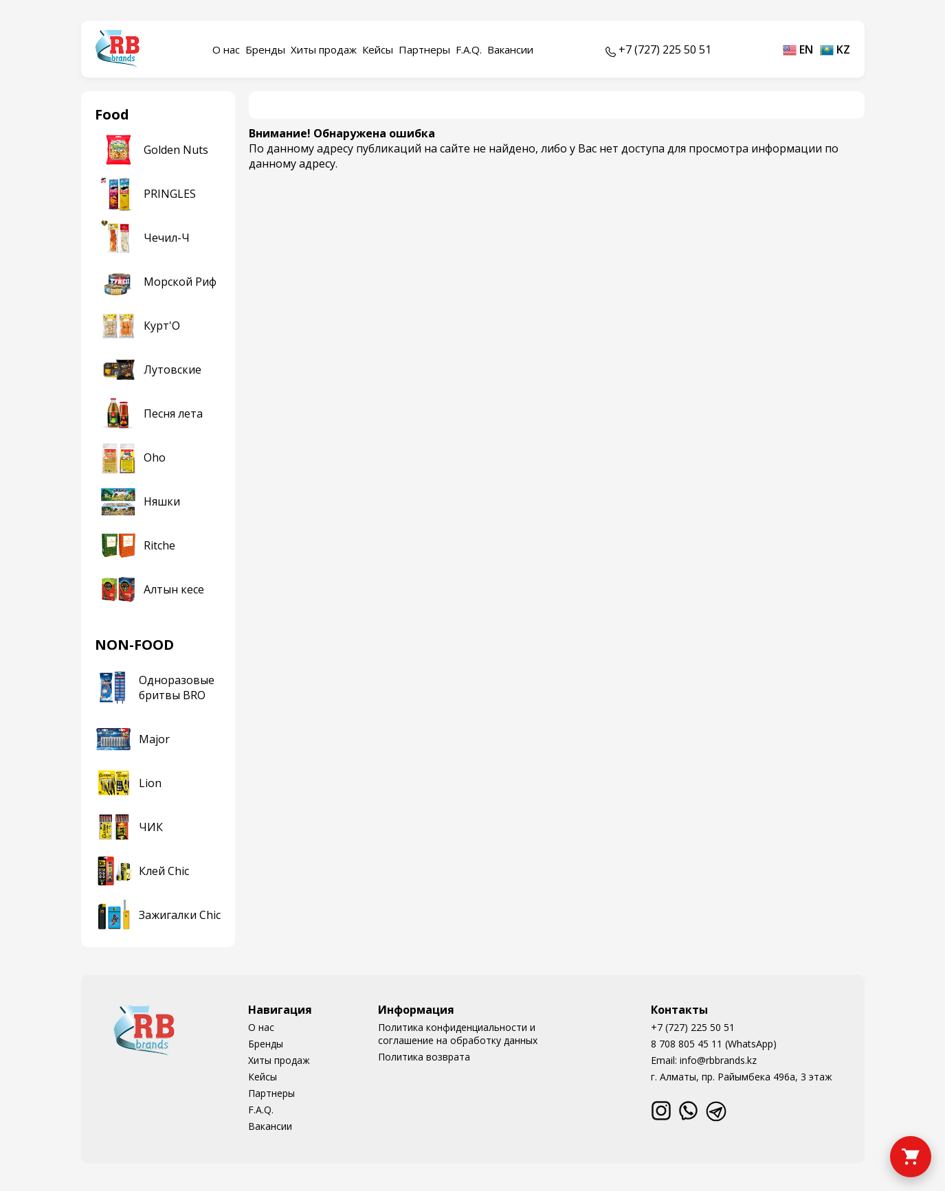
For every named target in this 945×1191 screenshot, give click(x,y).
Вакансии (510, 49)
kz (835, 49)
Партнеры (424, 49)
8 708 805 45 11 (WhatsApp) (714, 1043)
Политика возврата (424, 1056)
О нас (226, 49)
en (798, 49)
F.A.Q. (469, 49)
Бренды (265, 49)
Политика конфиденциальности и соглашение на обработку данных (457, 1034)
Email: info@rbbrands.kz (704, 1060)
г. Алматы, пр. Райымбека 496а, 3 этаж (741, 1076)
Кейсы (377, 49)
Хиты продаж (324, 49)
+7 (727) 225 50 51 (693, 1027)
